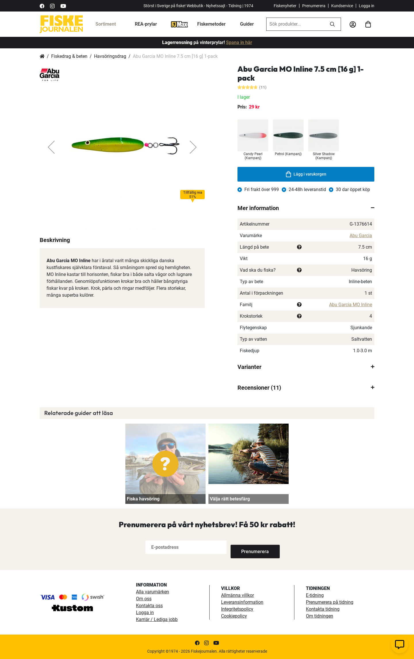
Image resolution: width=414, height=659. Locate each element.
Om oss (144, 598)
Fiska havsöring (143, 499)
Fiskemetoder (211, 24)
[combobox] (295, 24)
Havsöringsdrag (110, 56)
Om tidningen (319, 616)
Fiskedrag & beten (69, 56)
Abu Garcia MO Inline (350, 304)
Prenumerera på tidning (329, 602)
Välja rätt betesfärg (230, 499)
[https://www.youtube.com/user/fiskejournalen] (63, 5)
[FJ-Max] (179, 24)
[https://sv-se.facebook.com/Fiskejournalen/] (42, 5)
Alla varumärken (152, 592)
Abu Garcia (361, 235)
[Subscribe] (249, 547)
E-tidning (315, 595)
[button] (51, 147)
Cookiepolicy (234, 616)
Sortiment (105, 24)
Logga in (366, 5)
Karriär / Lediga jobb (157, 619)
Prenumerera (313, 5)
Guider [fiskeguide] (247, 24)
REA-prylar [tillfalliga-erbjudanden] (146, 24)
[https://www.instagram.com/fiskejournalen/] (52, 5)
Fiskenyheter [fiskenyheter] (285, 5)
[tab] (305, 208)
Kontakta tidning (323, 609)
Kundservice (342, 5)
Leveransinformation (242, 602)
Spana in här (239, 42)
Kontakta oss (149, 605)
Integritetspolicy (237, 609)
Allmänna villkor (237, 595)
